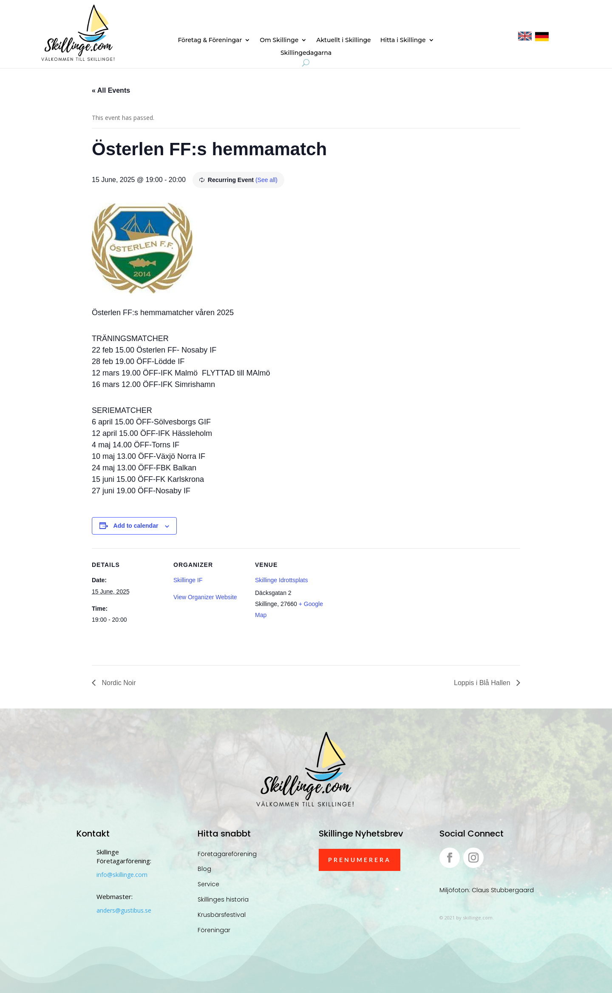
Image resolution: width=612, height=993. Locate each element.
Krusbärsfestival (222, 914)
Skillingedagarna (306, 53)
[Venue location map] (381, 607)
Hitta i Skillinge (403, 40)
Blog (204, 869)
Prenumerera (359, 859)
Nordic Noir (118, 682)
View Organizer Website (205, 597)
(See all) (266, 179)
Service (208, 884)
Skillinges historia (223, 899)
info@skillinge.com (121, 875)
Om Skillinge (279, 40)
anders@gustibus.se (123, 910)
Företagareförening (227, 854)
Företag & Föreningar (210, 40)
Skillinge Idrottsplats (281, 580)
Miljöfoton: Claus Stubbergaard (486, 890)
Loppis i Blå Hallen (483, 682)
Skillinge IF (187, 580)
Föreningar (214, 930)
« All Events (111, 90)
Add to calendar (136, 525)
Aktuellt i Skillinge (343, 40)
